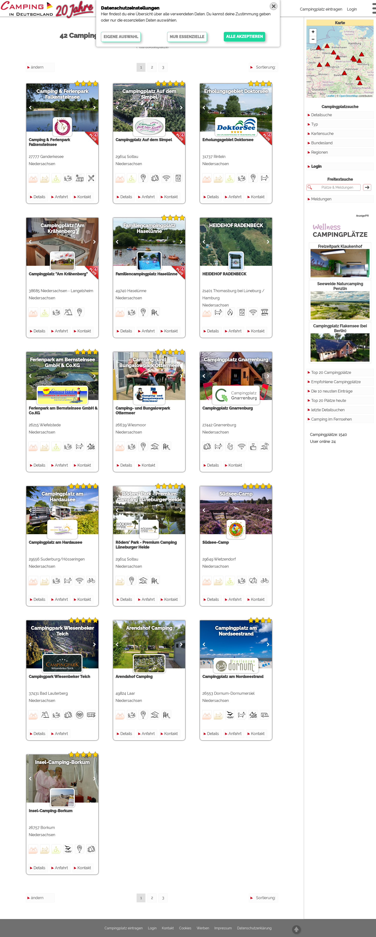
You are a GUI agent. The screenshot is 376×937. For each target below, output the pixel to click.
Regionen (319, 152)
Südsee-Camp (240, 494)
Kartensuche (322, 133)
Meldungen (321, 199)
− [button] (313, 39)
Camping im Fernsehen (331, 419)
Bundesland (322, 143)
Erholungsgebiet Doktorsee (241, 91)
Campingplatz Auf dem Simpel (152, 94)
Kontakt (85, 197)
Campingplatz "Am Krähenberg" (63, 228)
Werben (203, 928)
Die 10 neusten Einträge (331, 391)
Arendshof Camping (152, 628)
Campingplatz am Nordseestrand (241, 631)
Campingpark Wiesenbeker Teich (63, 631)
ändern (37, 67)
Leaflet (331, 95)
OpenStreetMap (348, 95)
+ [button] (313, 32)
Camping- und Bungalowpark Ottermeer (152, 362)
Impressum (223, 928)
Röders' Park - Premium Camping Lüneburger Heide (152, 497)
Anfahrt (62, 197)
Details (40, 197)
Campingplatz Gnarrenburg (241, 360)
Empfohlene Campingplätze (336, 382)
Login (352, 9)
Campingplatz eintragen (321, 9)
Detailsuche (321, 115)
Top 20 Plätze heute (328, 400)
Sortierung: (266, 67)
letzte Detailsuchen (328, 410)
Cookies (185, 928)
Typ (314, 124)
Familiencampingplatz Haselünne (152, 228)
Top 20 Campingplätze (331, 372)
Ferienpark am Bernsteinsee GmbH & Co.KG (63, 362)
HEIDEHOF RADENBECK (241, 225)
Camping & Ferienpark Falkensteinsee (63, 94)
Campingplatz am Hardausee (63, 497)
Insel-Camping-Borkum (63, 762)
